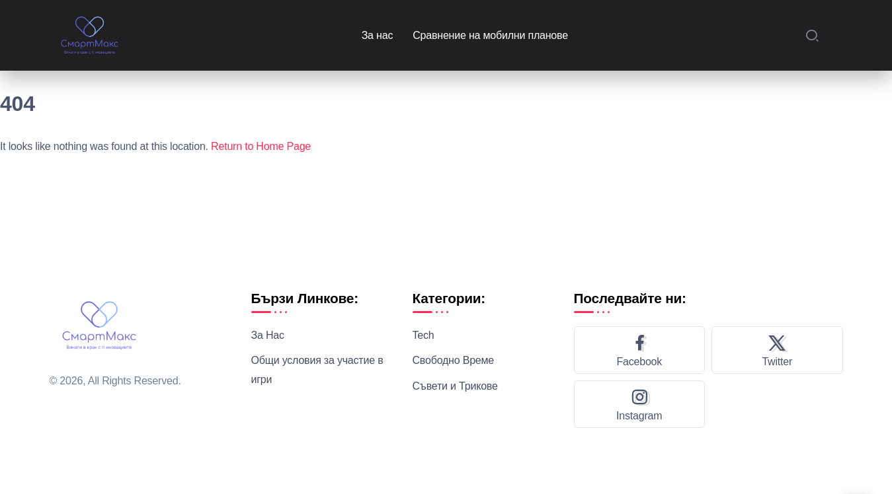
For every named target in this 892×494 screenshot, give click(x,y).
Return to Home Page (261, 146)
